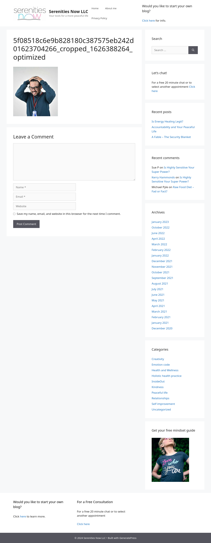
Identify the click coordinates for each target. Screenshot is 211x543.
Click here (148, 20)
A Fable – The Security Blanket (171, 137)
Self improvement (163, 404)
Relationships (160, 398)
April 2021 (158, 306)
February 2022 (161, 250)
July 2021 (158, 289)
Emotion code (161, 364)
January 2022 (160, 255)
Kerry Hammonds (163, 177)
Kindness (158, 387)
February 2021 (161, 317)
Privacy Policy (99, 18)
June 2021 (158, 295)
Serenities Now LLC (68, 11)
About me (111, 8)
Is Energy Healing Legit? (167, 121)
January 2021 (160, 323)
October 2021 (160, 272)
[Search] (193, 50)
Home (95, 8)
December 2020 (162, 328)
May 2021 (158, 300)
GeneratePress (128, 538)
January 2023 (160, 222)
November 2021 (162, 267)
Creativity (158, 359)
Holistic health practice (166, 376)
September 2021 (162, 278)
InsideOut (158, 381)
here (23, 516)
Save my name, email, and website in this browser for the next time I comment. (69, 214)
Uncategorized (161, 409)
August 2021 (160, 283)
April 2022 (158, 239)
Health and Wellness (165, 370)
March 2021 (159, 311)
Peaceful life (160, 392)
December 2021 (162, 261)
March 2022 (159, 244)
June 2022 (158, 233)
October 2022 (160, 227)
